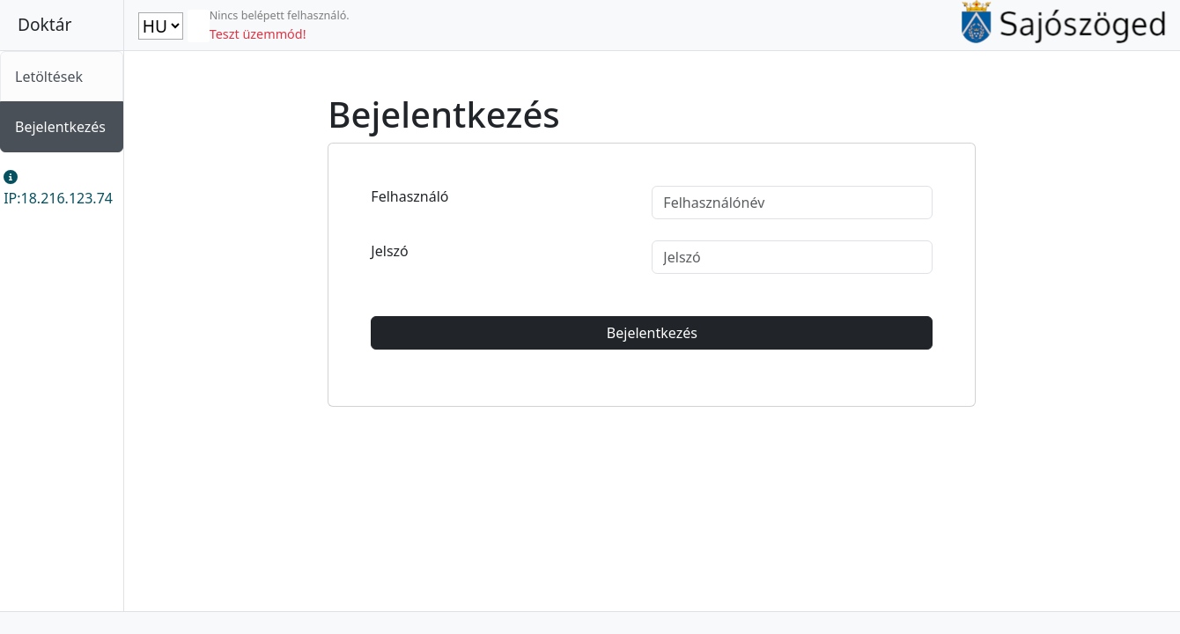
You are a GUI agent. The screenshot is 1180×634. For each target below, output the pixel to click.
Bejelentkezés (60, 126)
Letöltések (49, 76)
